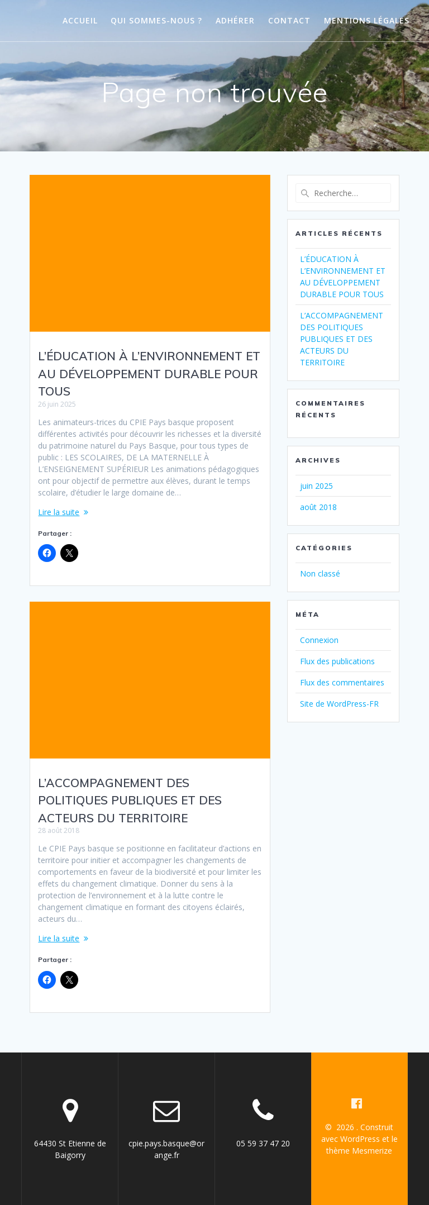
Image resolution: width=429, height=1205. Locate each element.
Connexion (319, 640)
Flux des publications (337, 661)
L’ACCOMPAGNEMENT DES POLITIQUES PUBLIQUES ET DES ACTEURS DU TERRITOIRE (130, 800)
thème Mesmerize (359, 1150)
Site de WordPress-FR (339, 703)
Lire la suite (58, 512)
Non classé (320, 573)
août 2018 (318, 507)
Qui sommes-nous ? (156, 20)
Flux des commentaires (342, 682)
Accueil (80, 20)
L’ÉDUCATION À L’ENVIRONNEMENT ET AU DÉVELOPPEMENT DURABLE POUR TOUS (149, 373)
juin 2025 (316, 485)
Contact (289, 20)
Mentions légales (366, 20)
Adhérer (235, 20)
